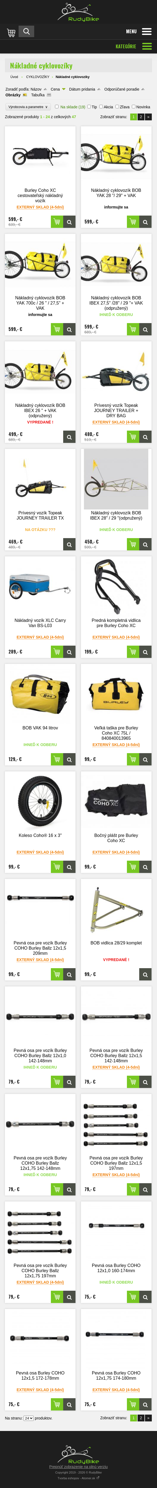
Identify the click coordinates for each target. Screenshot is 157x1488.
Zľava (124, 107)
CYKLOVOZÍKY (38, 77)
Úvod (14, 77)
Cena (55, 89)
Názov (36, 89)
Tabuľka (38, 95)
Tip (94, 107)
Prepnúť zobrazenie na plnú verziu (78, 1467)
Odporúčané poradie (121, 89)
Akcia (108, 107)
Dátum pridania (82, 89)
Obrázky (13, 95)
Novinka (143, 107)
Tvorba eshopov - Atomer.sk (78, 1478)
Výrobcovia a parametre (28, 107)
